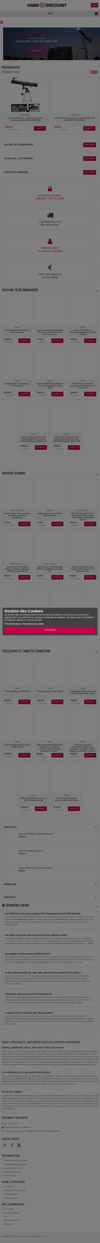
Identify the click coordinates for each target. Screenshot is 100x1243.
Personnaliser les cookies (33, 623)
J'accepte (50, 630)
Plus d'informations (12, 623)
